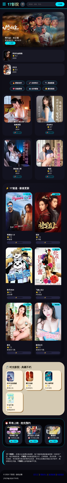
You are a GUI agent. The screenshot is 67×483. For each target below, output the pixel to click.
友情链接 (52, 474)
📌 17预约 (17, 132)
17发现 (60, 4)
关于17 (35, 474)
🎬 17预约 (14, 441)
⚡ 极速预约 (19, 242)
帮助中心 (43, 474)
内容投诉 (60, 474)
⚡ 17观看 (10, 43)
